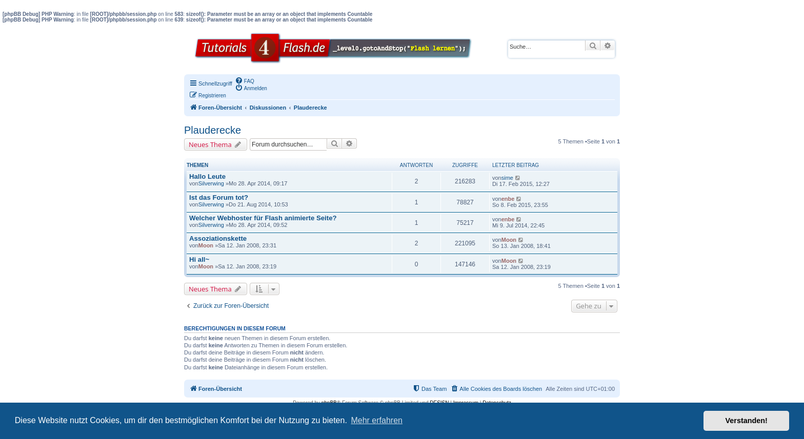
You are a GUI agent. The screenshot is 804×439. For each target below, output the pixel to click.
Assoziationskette (218, 238)
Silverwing (211, 183)
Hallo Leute (207, 176)
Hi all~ (199, 259)
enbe (508, 199)
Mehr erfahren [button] (377, 420)
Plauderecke (212, 130)
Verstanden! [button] (747, 420)
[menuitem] (244, 80)
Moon (205, 245)
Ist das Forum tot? (218, 197)
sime (507, 178)
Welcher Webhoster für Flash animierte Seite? (263, 218)
